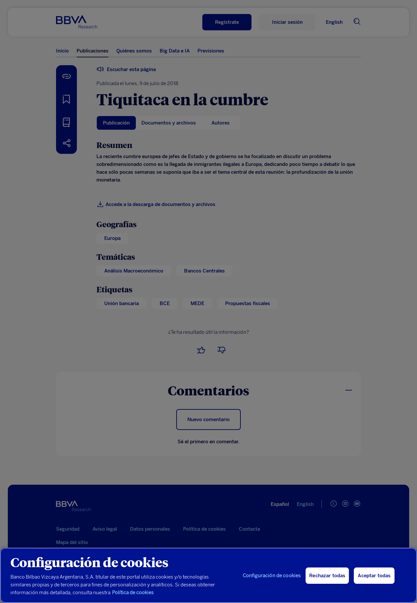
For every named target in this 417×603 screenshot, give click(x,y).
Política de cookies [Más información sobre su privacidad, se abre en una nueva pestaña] (133, 593)
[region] (208, 575)
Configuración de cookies (272, 576)
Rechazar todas (327, 576)
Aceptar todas (374, 576)
